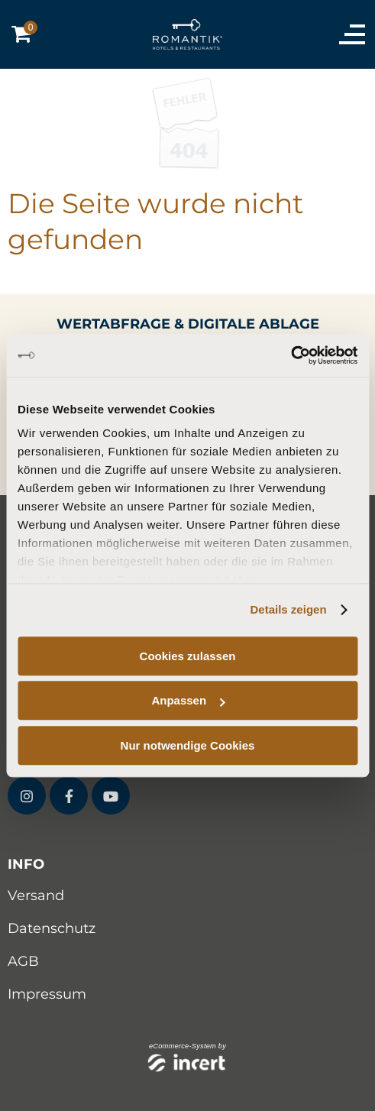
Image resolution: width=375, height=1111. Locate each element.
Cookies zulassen (188, 655)
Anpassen (188, 700)
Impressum (47, 994)
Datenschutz (51, 928)
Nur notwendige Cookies (188, 745)
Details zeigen (289, 609)
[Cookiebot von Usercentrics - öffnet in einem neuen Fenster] (290, 355)
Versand (36, 895)
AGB (23, 961)
